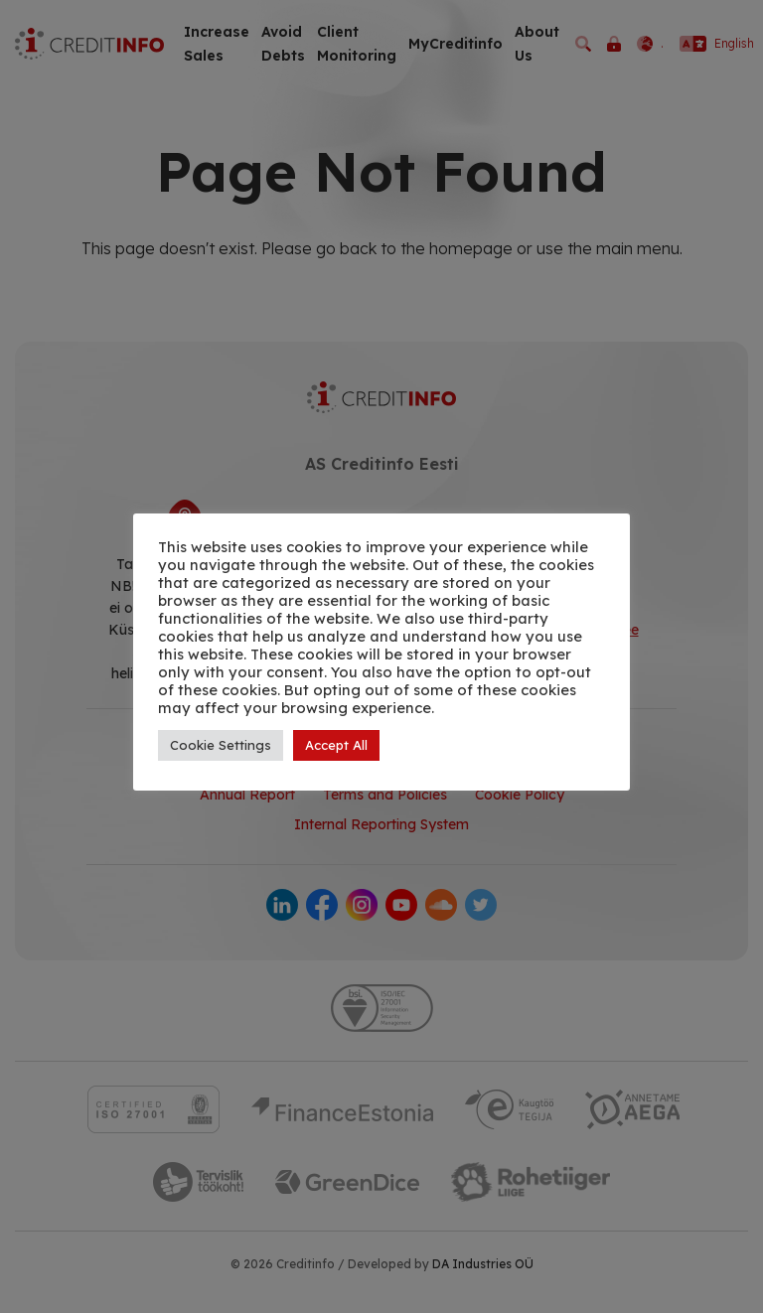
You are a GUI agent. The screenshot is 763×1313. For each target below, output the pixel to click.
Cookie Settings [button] (220, 745)
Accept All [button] (336, 745)
